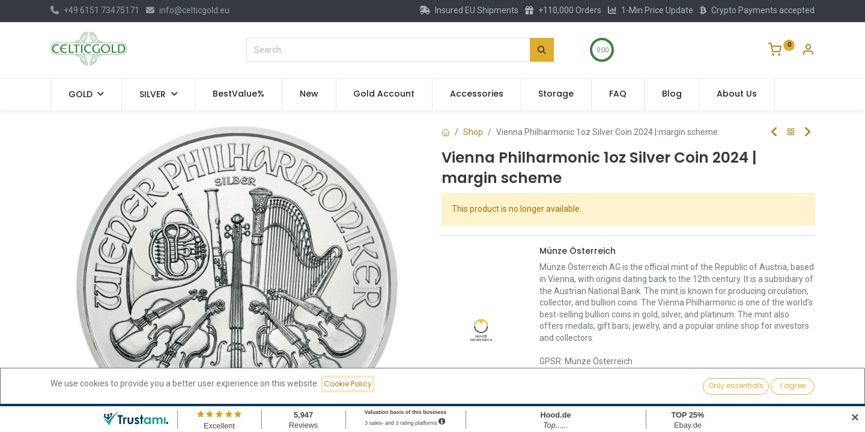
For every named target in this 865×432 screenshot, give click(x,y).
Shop (473, 132)
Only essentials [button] (735, 385)
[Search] (542, 50)
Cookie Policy (348, 384)
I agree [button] (793, 385)
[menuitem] (238, 94)
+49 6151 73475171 (94, 10)
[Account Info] (808, 51)
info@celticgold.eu (187, 10)
